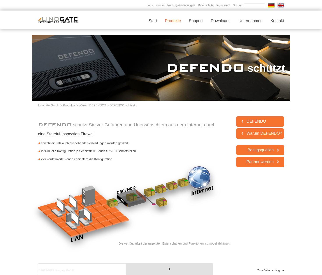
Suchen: (238, 5)
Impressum (223, 5)
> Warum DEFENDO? (90, 105)
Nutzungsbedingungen (181, 5)
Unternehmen (250, 21)
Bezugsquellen (263, 150)
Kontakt (277, 21)
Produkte (173, 21)
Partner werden (262, 162)
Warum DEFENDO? (261, 133)
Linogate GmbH (49, 105)
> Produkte (67, 105)
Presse (160, 5)
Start (153, 21)
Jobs (150, 5)
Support (196, 21)
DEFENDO (253, 121)
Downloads (221, 21)
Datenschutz (205, 5)
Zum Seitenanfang (270, 270)
